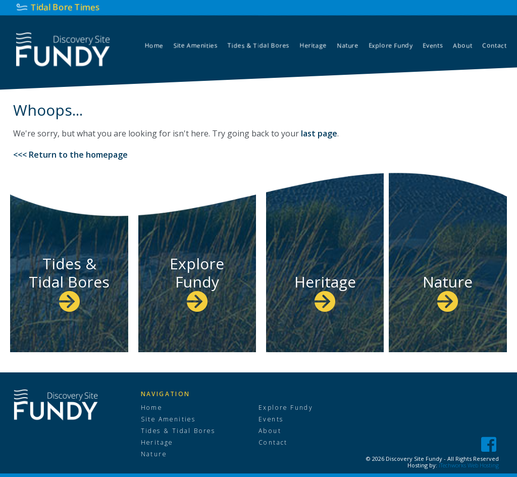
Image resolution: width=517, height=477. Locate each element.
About (269, 431)
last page (319, 133)
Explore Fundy (197, 281)
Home (152, 408)
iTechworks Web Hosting (469, 465)
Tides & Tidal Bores (69, 281)
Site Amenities (169, 419)
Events (271, 419)
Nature (448, 290)
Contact (272, 443)
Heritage (325, 290)
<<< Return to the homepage (70, 154)
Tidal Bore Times (64, 7)
